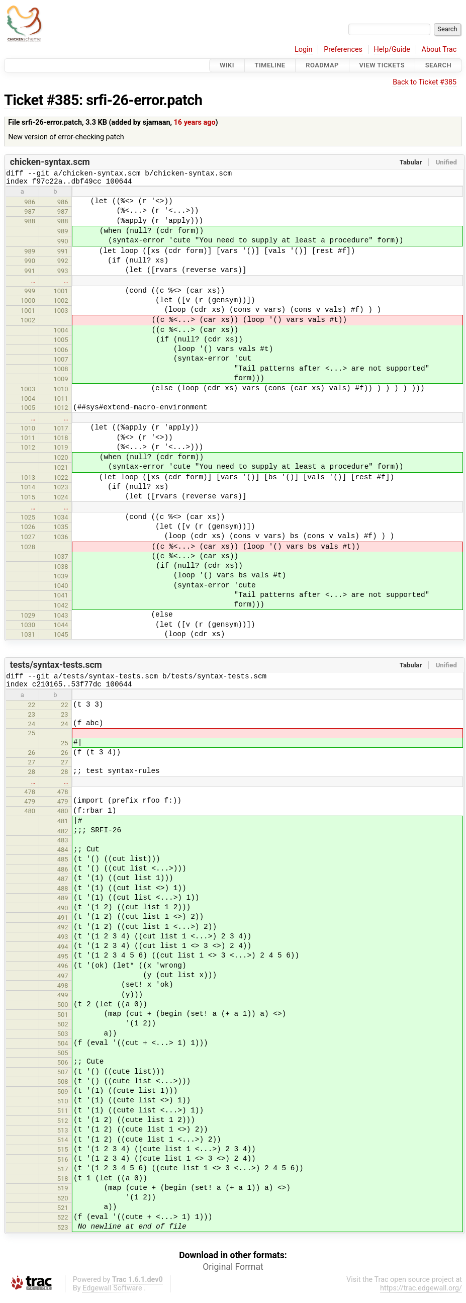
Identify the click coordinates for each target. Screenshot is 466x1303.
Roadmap (322, 65)
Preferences (343, 49)
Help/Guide (392, 49)
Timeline (270, 65)
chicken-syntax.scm (50, 162)
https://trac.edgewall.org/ (421, 1294)
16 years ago (195, 122)
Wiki (227, 65)
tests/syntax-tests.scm (56, 668)
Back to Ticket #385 (424, 82)
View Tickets (382, 65)
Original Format (233, 1273)
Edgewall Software (112, 1294)
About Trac (439, 49)
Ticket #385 (41, 100)
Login (304, 49)
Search (438, 65)
